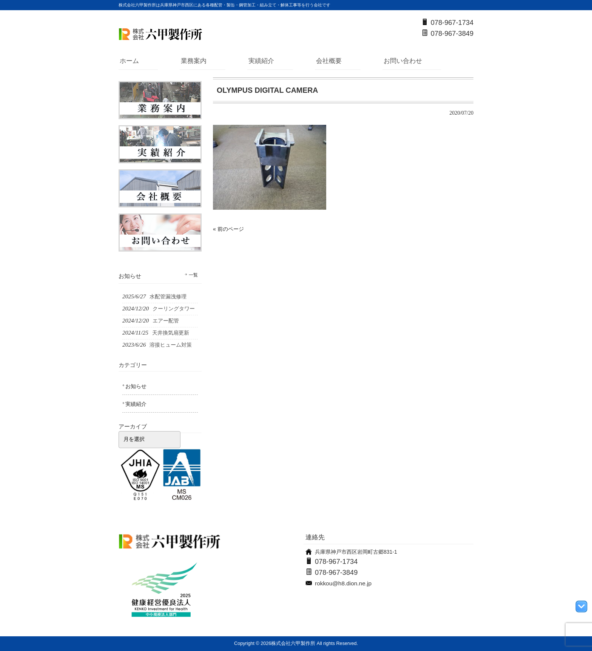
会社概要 (329, 60)
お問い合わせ (403, 60)
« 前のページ (228, 229)
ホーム (129, 60)
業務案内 (194, 60)
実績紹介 (261, 60)
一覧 (193, 275)
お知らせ (135, 386)
